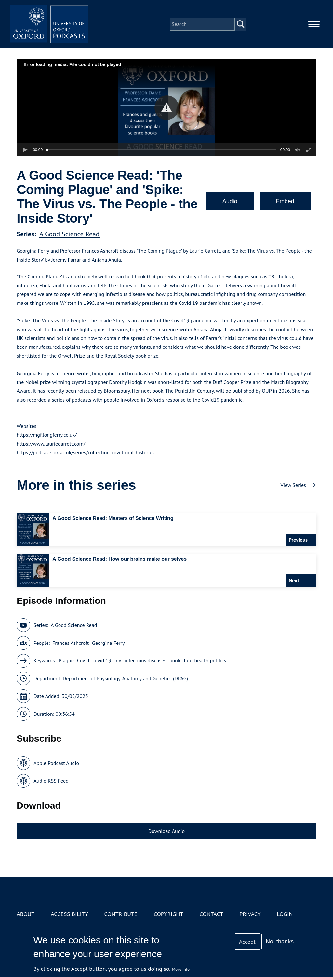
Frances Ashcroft (70, 643)
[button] (166, 107)
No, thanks (280, 941)
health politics (210, 660)
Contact (211, 914)
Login (285, 914)
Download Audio (166, 831)
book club (180, 660)
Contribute (121, 914)
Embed (285, 201)
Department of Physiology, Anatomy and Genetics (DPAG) (125, 678)
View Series (293, 485)
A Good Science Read (69, 234)
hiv (117, 660)
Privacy (249, 914)
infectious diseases (145, 660)
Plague (66, 660)
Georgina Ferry (108, 643)
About (25, 914)
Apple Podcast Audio (56, 763)
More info (181, 969)
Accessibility (69, 914)
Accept (247, 941)
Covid (83, 660)
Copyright (168, 914)
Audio (229, 201)
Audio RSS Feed (50, 780)
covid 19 (101, 660)
